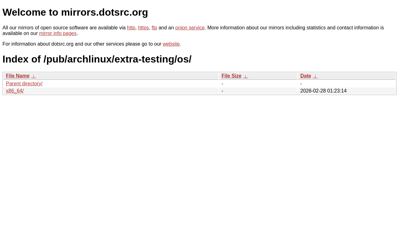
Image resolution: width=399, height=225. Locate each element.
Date (305, 75)
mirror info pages (57, 33)
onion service (189, 27)
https (143, 27)
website (171, 44)
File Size (232, 75)
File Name (18, 75)
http (131, 27)
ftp (154, 27)
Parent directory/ (24, 83)
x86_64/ (15, 90)
